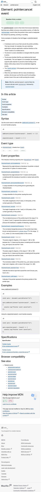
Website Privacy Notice (20, 485)
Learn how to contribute (9, 404)
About (3, 443)
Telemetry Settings (18, 488)
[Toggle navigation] (39, 2)
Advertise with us (6, 452)
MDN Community (26, 443)
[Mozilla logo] (6, 485)
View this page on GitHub (10, 413)
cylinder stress (23, 231)
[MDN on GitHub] (2, 435)
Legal (28, 488)
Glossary (3, 476)
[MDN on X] (8, 435)
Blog (2, 446)
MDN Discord (25, 452)
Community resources (27, 446)
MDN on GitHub (25, 454)
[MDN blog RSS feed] (14, 435)
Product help (5, 457)
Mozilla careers (5, 449)
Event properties (6, 104)
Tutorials (3, 474)
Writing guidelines (26, 449)
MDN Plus (4, 454)
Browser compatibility (8, 112)
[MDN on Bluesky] (5, 435)
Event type (5, 102)
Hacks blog (4, 479)
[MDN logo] (4, 428)
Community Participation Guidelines (23, 490)
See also (4, 114)
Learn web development (8, 468)
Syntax (4, 99)
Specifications (6, 109)
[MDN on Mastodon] (11, 435)
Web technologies (6, 465)
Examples (5, 107)
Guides (3, 471)
